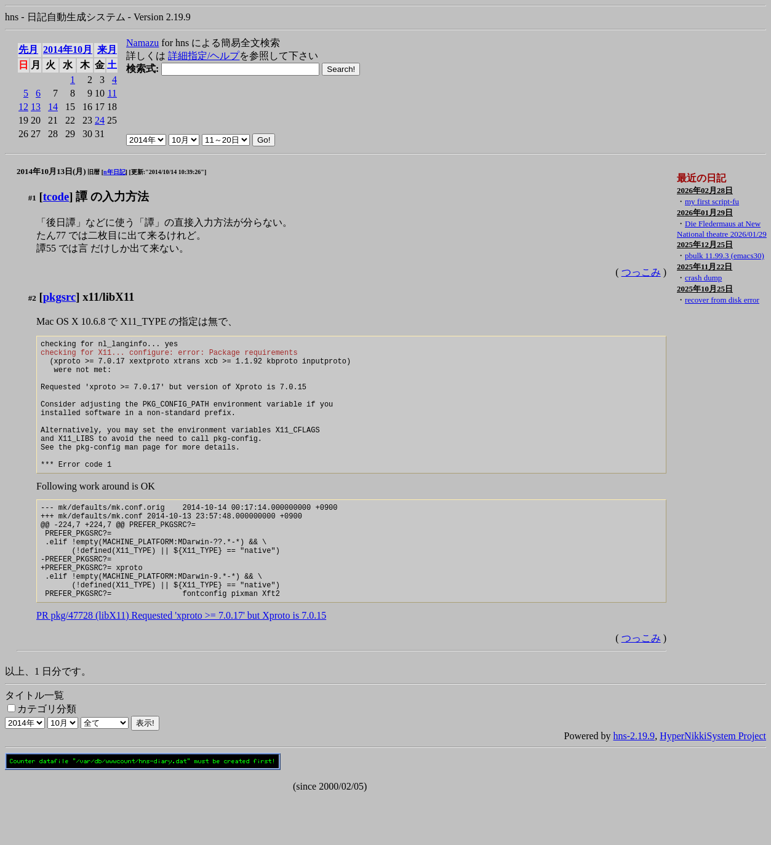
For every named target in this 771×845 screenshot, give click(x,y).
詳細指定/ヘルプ (203, 55)
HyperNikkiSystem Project (713, 784)
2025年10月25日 (705, 288)
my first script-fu (712, 201)
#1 (32, 197)
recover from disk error (722, 299)
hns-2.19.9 (634, 784)
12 (23, 106)
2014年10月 (67, 49)
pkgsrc (59, 296)
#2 (32, 298)
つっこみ (641, 272)
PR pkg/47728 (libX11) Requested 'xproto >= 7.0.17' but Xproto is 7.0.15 (181, 663)
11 (112, 93)
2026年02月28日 (705, 190)
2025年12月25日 (705, 244)
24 (100, 120)
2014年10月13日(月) (51, 171)
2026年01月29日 (705, 212)
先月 (28, 49)
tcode (56, 196)
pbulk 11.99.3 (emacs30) (724, 255)
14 (53, 106)
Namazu (142, 43)
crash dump (703, 277)
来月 (107, 49)
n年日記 (114, 172)
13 (36, 106)
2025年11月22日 (704, 266)
